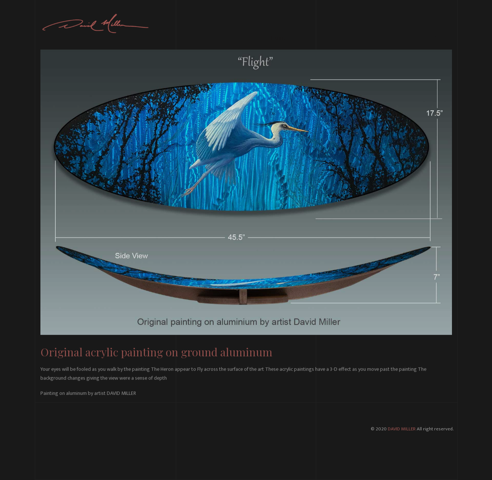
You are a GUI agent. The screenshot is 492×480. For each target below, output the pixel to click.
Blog (417, 24)
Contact (442, 24)
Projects (391, 24)
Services (329, 24)
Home (279, 24)
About (302, 24)
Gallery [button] (360, 24)
